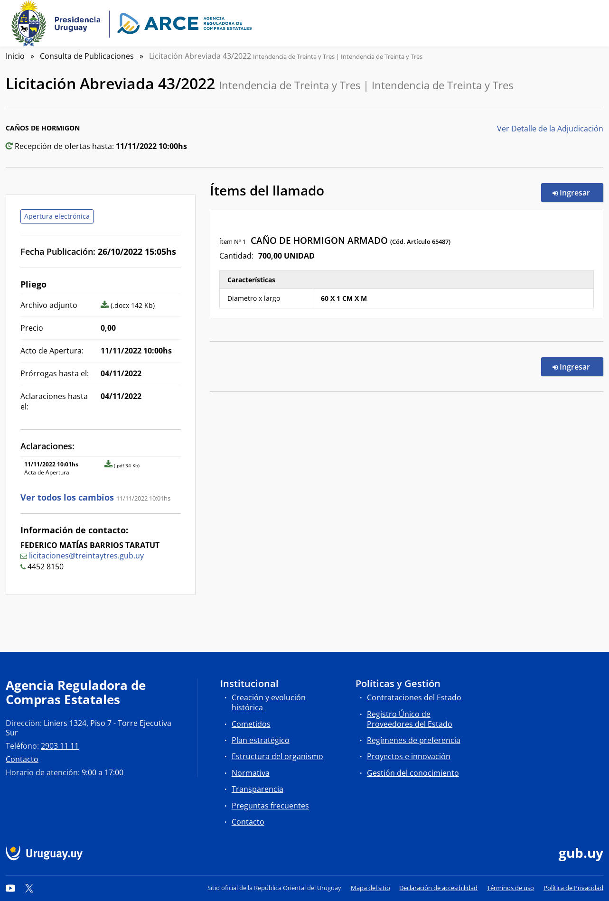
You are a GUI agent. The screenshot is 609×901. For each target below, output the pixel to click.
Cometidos (251, 724)
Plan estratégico (261, 740)
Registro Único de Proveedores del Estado (409, 719)
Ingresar (578, 192)
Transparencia (257, 789)
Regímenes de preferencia (413, 740)
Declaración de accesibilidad (438, 887)
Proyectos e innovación (408, 756)
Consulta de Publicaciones (87, 56)
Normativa (251, 773)
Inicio (15, 56)
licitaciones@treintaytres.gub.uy (86, 555)
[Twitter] (29, 887)
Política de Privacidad (573, 887)
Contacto (22, 759)
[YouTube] (10, 887)
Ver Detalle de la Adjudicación (550, 128)
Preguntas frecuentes (270, 805)
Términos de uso (510, 887)
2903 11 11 (60, 746)
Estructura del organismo (277, 756)
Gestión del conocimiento (413, 773)
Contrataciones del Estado (414, 697)
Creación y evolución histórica (269, 702)
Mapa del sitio (370, 887)
